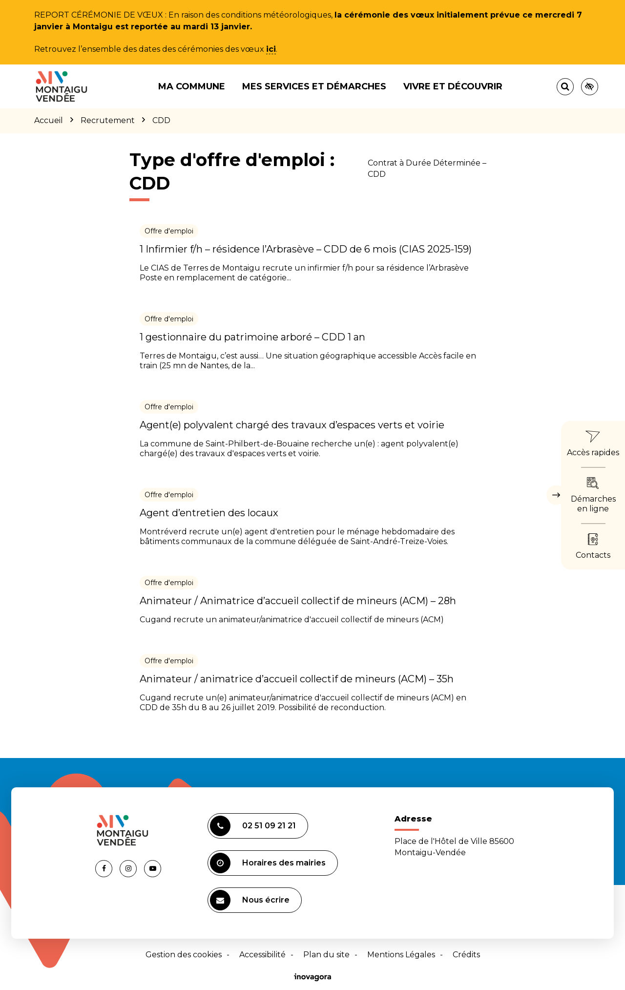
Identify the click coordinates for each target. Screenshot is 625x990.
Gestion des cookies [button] (184, 954)
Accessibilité (262, 954)
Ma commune (191, 86)
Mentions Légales (401, 954)
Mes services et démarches (314, 86)
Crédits (466, 954)
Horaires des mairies (268, 863)
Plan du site (326, 954)
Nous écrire (250, 900)
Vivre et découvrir (452, 86)
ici (271, 49)
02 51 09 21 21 (253, 826)
